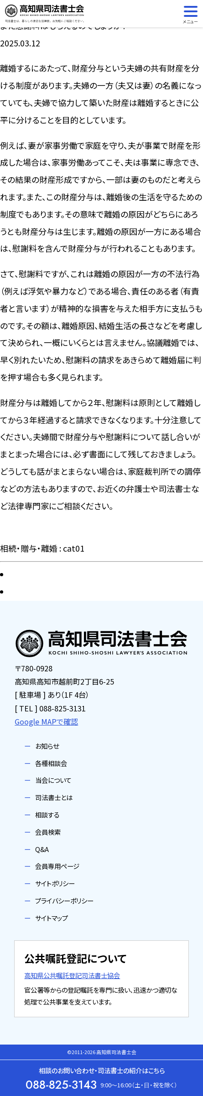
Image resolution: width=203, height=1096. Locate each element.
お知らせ (47, 746)
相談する (47, 814)
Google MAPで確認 (46, 721)
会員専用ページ (57, 866)
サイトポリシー (55, 883)
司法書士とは (54, 797)
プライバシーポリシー (64, 900)
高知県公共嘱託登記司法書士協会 (72, 975)
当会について (53, 780)
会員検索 (48, 832)
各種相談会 (51, 763)
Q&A (42, 849)
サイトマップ (51, 918)
